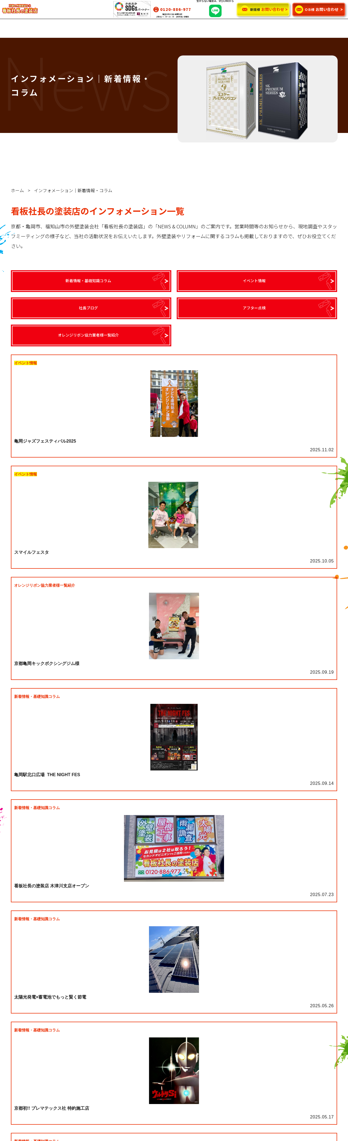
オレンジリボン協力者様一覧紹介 (264, 1047)
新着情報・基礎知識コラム (258, 1013)
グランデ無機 (25, 1013)
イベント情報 (246, 1022)
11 (203, 703)
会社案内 (165, 1047)
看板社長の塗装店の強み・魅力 (184, 1013)
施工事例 (21, 1054)
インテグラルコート (31, 1030)
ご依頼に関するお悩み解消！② (112, 1088)
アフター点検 (246, 1038)
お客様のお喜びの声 (31, 1071)
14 (239, 703)
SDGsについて (170, 1038)
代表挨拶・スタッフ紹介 (179, 1022)
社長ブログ (244, 1030)
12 (215, 703)
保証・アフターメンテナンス (110, 1055)
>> (251, 703)
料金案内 (93, 1047)
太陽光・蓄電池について (106, 1038)
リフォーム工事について (106, 1030)
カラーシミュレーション (35, 1062)
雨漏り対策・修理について (108, 1022)
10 (191, 703)
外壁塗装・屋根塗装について (110, 1013)
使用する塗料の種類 (102, 1096)
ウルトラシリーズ (29, 1022)
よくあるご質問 (171, 1030)
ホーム (17, 190)
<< (96, 703)
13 (227, 703)
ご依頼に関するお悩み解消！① (112, 1080)
